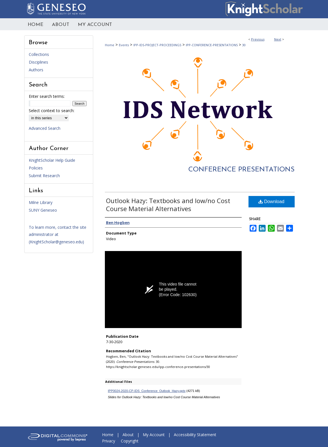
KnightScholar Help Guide (52, 160)
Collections (39, 54)
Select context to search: (51, 110)
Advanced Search (44, 128)
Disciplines (38, 62)
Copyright (129, 441)
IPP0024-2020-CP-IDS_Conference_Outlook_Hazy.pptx (147, 391)
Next (277, 39)
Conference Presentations (241, 169)
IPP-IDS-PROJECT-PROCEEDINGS (157, 45)
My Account (154, 434)
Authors (36, 69)
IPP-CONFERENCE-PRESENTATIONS (212, 45)
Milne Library (40, 202)
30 (244, 45)
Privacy (108, 441)
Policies (36, 168)
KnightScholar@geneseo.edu (56, 241)
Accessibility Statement (195, 434)
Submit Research (44, 175)
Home (109, 45)
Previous (257, 39)
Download (271, 201)
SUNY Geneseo (43, 210)
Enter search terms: (47, 96)
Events (124, 45)
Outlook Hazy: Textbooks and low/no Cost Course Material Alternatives (168, 204)
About (128, 434)
